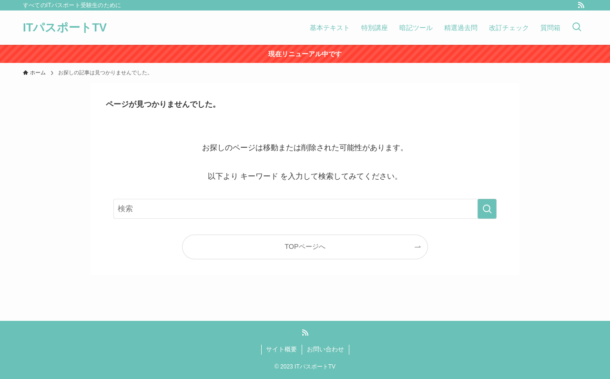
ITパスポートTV (65, 27)
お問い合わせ (325, 349)
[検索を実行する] (487, 209)
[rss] (581, 5)
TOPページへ (305, 246)
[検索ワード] (305, 209)
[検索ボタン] (576, 27)
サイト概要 (281, 349)
